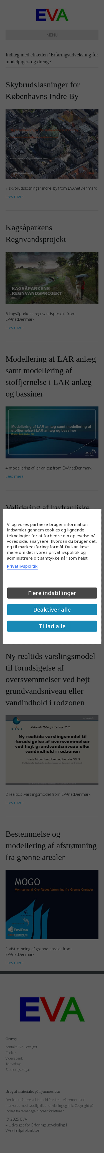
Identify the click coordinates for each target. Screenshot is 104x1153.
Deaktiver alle (52, 609)
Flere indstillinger (52, 592)
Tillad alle (52, 626)
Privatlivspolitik (22, 565)
